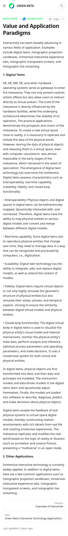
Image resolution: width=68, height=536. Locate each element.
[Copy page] (54, 19)
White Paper (10, 18)
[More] (63, 19)
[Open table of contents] (4, 6)
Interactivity (33, 18)
